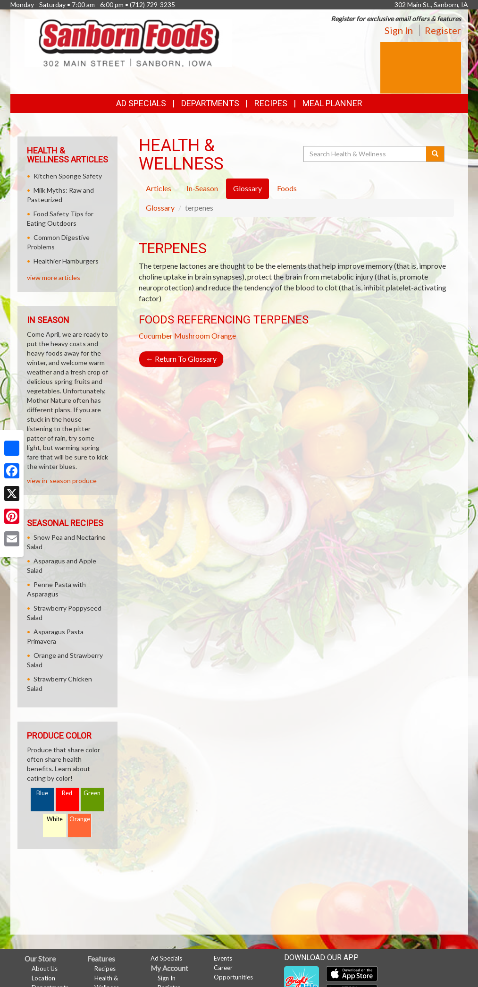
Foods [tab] (287, 188)
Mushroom (192, 335)
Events (223, 958)
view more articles (53, 277)
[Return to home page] (128, 42)
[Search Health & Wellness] (365, 154)
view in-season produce (62, 480)
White (55, 819)
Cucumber (156, 335)
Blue (42, 793)
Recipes (270, 103)
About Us (45, 968)
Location (43, 978)
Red (67, 793)
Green (92, 793)
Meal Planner (332, 103)
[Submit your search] (435, 154)
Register (443, 30)
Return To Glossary (181, 358)
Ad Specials (141, 103)
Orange (223, 335)
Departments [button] (210, 103)
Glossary (160, 207)
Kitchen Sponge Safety (68, 176)
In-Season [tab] (202, 188)
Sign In (399, 30)
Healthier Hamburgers (66, 261)
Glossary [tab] (247, 188)
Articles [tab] (158, 188)
